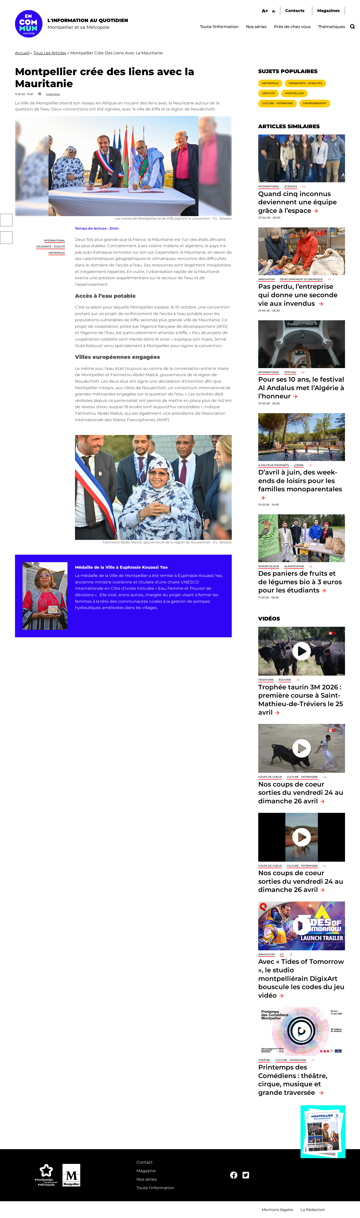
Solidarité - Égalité (50, 246)
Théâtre (264, 1060)
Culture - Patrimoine (277, 103)
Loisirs (299, 465)
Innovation (266, 279)
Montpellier (294, 93)
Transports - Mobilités (305, 83)
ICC (282, 954)
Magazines (328, 10)
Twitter (6, 237)
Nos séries (256, 26)
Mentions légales (277, 1209)
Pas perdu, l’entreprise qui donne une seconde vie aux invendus (298, 294)
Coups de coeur (270, 777)
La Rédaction (312, 1209)
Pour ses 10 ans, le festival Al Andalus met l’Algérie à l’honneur (301, 387)
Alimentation (294, 566)
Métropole (56, 252)
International (54, 240)
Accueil (22, 53)
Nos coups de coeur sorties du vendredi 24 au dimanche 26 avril (300, 792)
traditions (266, 679)
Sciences (290, 186)
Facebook (6, 220)
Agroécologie (268, 566)
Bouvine (285, 679)
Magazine (146, 1170)
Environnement (314, 103)
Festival (290, 372)
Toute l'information (219, 26)
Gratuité (268, 93)
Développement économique (301, 279)
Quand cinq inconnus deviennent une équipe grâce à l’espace (297, 202)
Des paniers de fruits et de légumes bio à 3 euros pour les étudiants (300, 581)
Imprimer (53, 94)
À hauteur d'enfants (273, 465)
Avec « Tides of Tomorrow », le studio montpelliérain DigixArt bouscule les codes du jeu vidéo (301, 978)
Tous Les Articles (50, 53)
